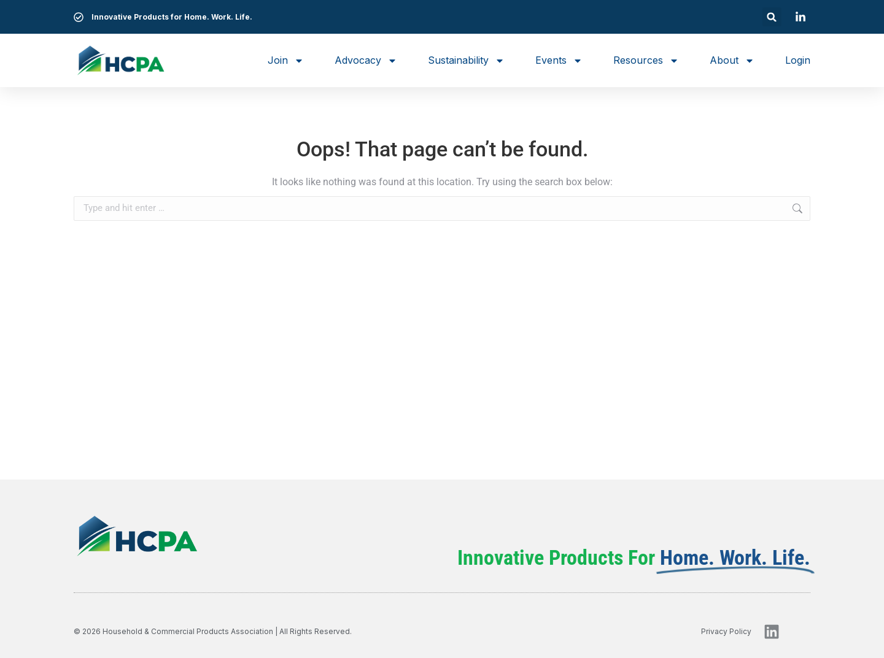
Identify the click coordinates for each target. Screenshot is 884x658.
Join (286, 61)
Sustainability (466, 61)
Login (797, 60)
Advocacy (366, 61)
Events (559, 61)
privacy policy (726, 631)
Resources (646, 61)
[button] (771, 16)
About (732, 61)
